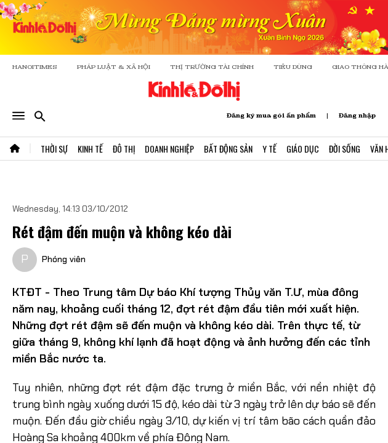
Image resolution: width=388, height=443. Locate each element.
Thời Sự (54, 148)
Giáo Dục (302, 148)
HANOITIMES (34, 67)
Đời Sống (344, 148)
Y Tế (269, 148)
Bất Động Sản (228, 148)
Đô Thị (124, 148)
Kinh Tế (90, 148)
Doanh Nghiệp (169, 148)
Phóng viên (64, 259)
